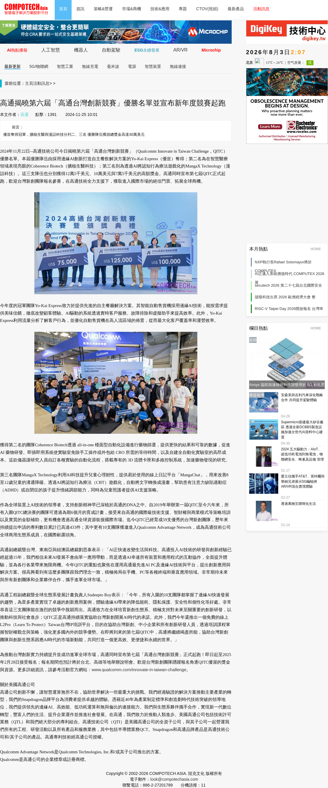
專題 (183, 8)
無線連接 (178, 66)
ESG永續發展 (146, 50)
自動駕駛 (111, 49)
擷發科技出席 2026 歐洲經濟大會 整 (285, 297)
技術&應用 (159, 8)
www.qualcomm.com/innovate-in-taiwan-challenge (139, 669)
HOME (318, 249)
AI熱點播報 (17, 50)
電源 (132, 66)
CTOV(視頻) (207, 8)
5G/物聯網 (38, 66)
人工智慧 (50, 49)
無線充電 (90, 66)
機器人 (81, 49)
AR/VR (180, 49)
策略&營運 (103, 8)
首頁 (63, 8)
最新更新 (12, 66)
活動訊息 (261, 8)
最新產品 (236, 8)
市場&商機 (131, 8)
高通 (24, 114)
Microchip (211, 50)
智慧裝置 (153, 66)
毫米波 (113, 66)
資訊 (80, 8)
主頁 (29, 83)
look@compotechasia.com (174, 779)
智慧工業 (65, 66)
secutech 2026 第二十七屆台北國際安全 (288, 285)
